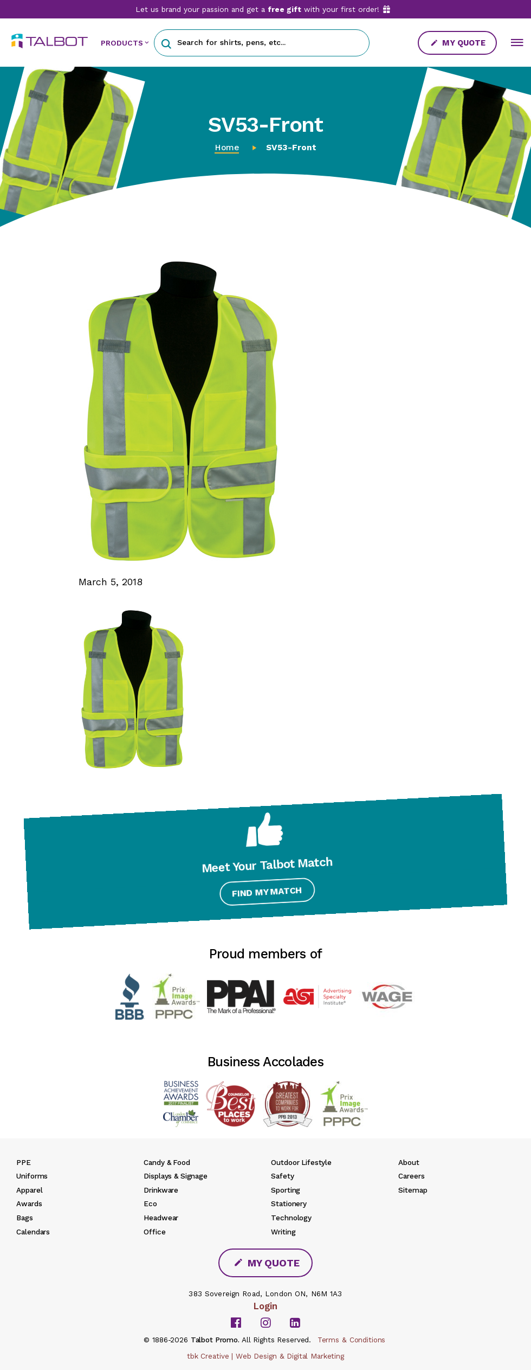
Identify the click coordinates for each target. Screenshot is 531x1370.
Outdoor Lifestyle (301, 1162)
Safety (282, 1175)
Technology (291, 1217)
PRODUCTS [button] (122, 43)
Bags (24, 1217)
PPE (23, 1162)
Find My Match (266, 895)
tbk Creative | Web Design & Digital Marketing (265, 1356)
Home (227, 147)
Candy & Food (167, 1162)
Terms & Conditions (352, 1339)
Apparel (29, 1190)
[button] (166, 42)
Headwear (161, 1217)
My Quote (457, 43)
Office (154, 1231)
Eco (150, 1203)
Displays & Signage (176, 1175)
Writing (283, 1231)
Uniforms (32, 1175)
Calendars (33, 1231)
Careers (411, 1175)
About (408, 1162)
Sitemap (412, 1190)
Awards (29, 1203)
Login (265, 1306)
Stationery (289, 1203)
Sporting (285, 1190)
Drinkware (161, 1190)
